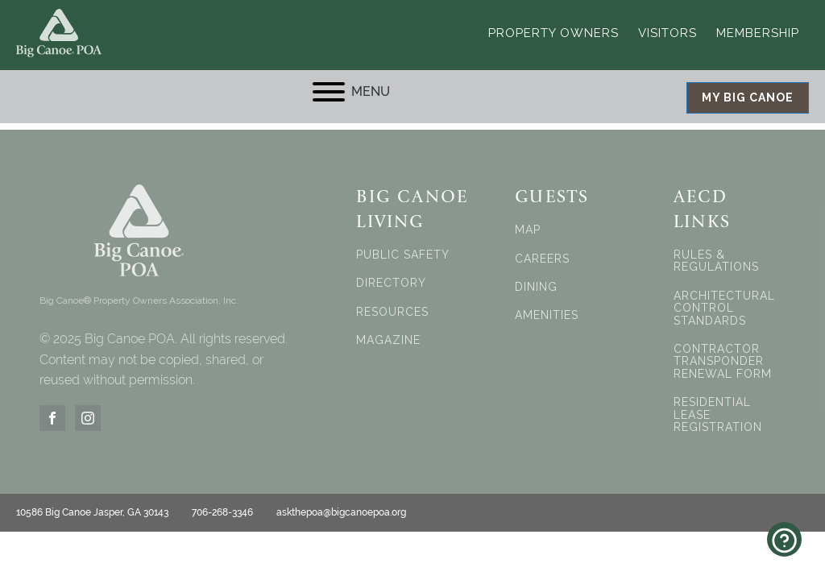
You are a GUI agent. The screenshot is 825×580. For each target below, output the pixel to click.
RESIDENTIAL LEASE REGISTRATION (718, 414)
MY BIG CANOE (748, 96)
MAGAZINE (388, 340)
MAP (528, 229)
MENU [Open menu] (351, 91)
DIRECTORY (391, 283)
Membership (757, 32)
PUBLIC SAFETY (403, 254)
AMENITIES (546, 315)
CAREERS (542, 258)
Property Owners (553, 32)
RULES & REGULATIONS (716, 260)
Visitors (667, 32)
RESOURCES (392, 311)
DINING (536, 286)
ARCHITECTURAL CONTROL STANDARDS (724, 307)
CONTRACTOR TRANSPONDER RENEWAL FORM (723, 360)
